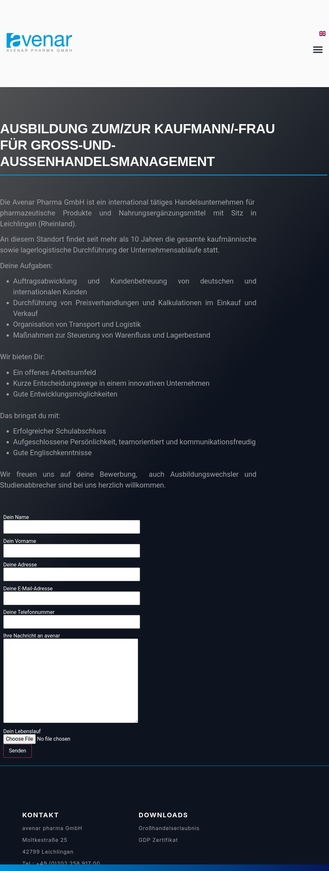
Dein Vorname (71, 546)
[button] (318, 49)
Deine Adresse (71, 569)
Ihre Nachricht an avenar (70, 678)
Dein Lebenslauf (53, 743)
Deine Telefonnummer (71, 617)
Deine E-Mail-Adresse (71, 593)
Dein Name (71, 522)
